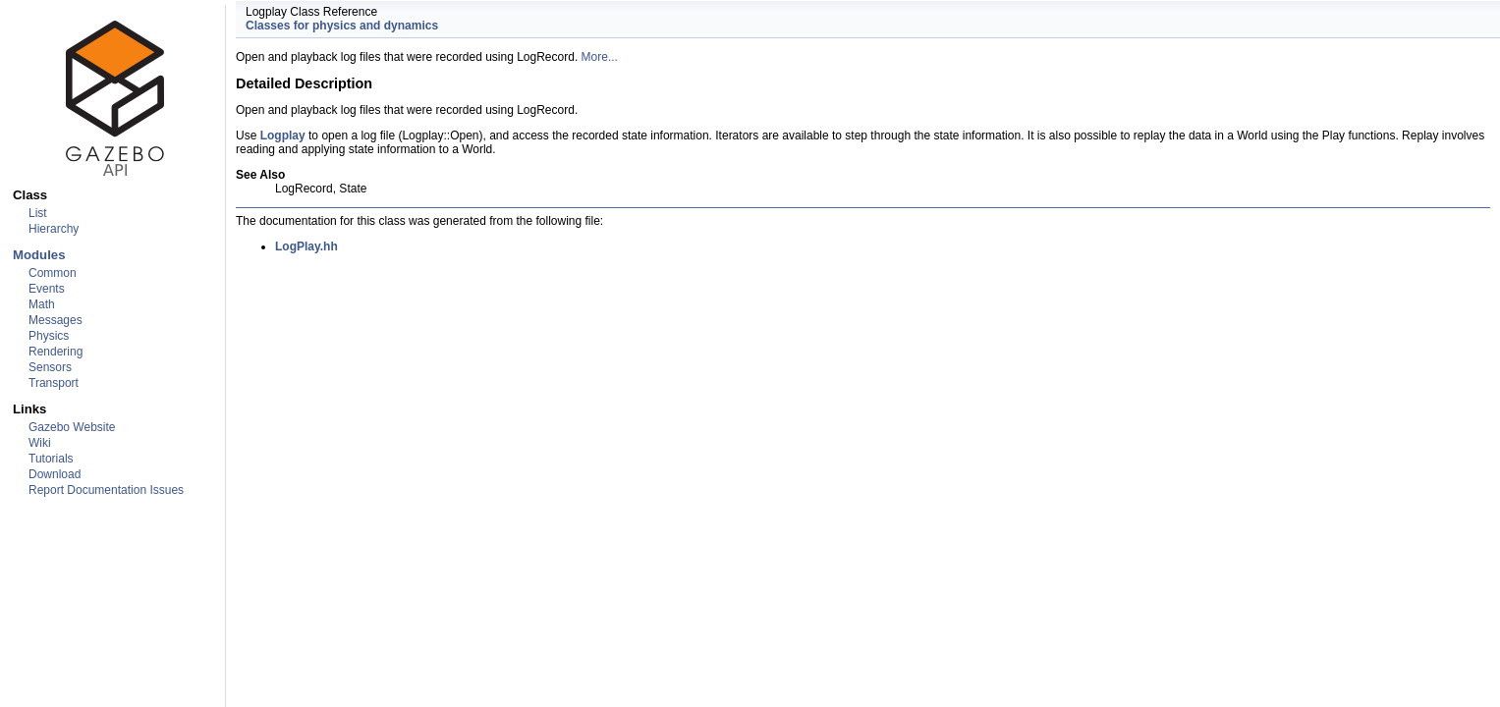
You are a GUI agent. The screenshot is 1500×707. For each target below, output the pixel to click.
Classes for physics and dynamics (342, 25)
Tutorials (51, 458)
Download (54, 474)
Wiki (39, 443)
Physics (48, 336)
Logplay (283, 135)
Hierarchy (53, 229)
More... (600, 57)
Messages (55, 320)
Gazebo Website (72, 427)
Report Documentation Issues (106, 490)
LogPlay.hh (306, 246)
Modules (39, 254)
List (37, 213)
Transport (53, 383)
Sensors (50, 367)
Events (46, 289)
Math (41, 304)
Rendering (55, 351)
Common (52, 273)
